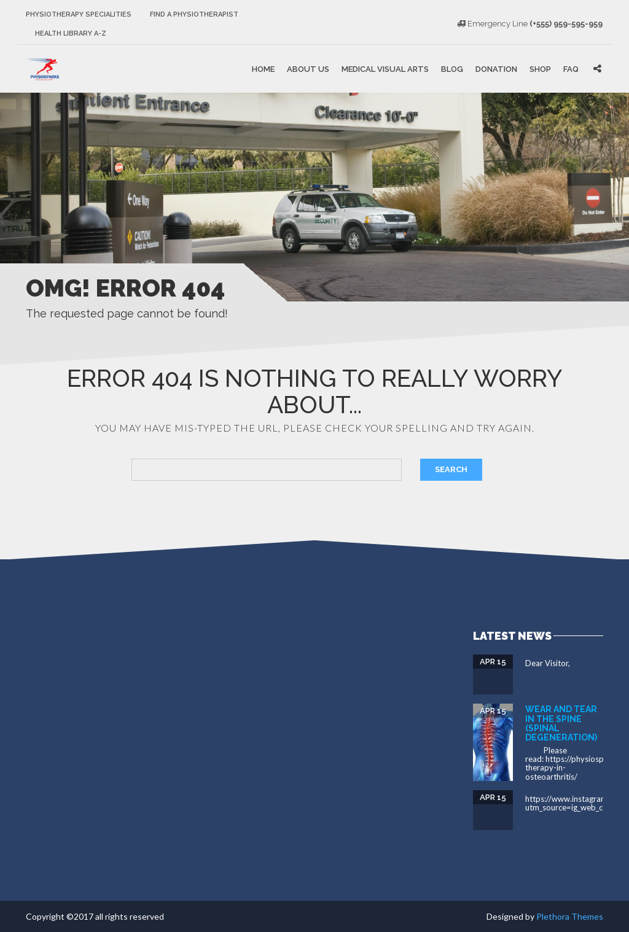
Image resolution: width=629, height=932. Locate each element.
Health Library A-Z (70, 33)
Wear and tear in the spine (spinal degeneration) (561, 723)
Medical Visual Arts (385, 68)
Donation (496, 68)
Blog (452, 68)
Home (263, 68)
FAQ (571, 68)
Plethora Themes (569, 916)
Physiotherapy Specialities (78, 14)
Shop (540, 68)
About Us (308, 68)
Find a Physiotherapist (194, 14)
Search (451, 469)
